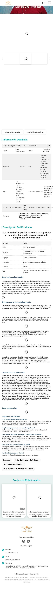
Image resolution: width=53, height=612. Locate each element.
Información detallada (12, 132)
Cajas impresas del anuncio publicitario (18, 469)
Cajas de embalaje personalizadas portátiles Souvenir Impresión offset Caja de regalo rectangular (13, 513)
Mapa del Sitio (34, 574)
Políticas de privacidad (21, 574)
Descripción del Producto (35, 132)
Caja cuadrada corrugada (12, 464)
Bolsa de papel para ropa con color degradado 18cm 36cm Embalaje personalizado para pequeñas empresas (39, 513)
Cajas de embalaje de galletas (26, 460)
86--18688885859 (11, 553)
